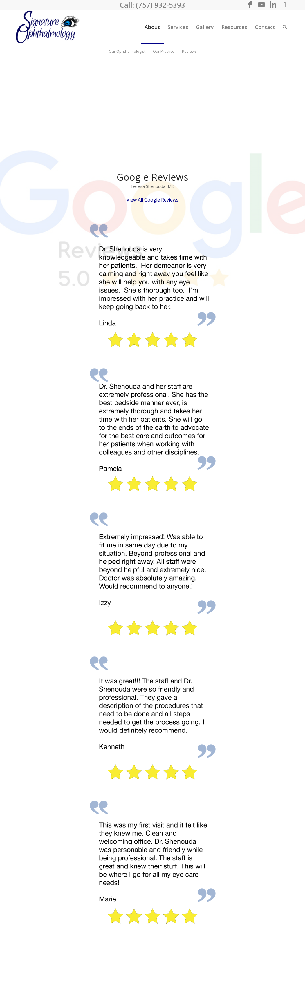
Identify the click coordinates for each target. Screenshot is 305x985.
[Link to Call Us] (284, 4)
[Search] (284, 27)
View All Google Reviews (152, 200)
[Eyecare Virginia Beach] (49, 27)
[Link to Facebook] (250, 4)
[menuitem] (152, 27)
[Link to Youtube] (261, 4)
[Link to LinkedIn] (273, 4)
